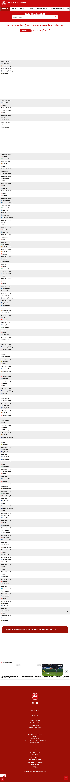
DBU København (35, 759)
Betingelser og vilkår (35, 727)
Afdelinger (35, 715)
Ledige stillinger (35, 720)
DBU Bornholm (35, 752)
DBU (35, 750)
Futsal (35, 767)
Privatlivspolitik (35, 722)
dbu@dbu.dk (36, 742)
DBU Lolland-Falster (35, 762)
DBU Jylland (35, 757)
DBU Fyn (35, 755)
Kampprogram (25, 30)
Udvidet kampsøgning (57, 8)
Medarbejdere (35, 718)
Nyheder (35, 713)
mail (41, 629)
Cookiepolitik (35, 725)
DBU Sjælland (35, 764)
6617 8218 (53, 629)
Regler (46, 30)
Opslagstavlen (37, 30)
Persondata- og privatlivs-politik (35, 771)
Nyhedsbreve (35, 710)
